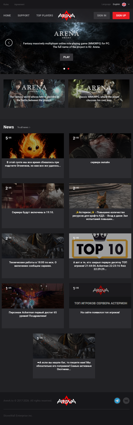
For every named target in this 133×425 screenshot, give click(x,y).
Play (66, 57)
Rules (6, 4)
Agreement (19, 4)
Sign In (101, 15)
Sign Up (121, 15)
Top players (44, 15)
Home (7, 15)
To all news (22, 127)
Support (23, 15)
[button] (8, 42)
